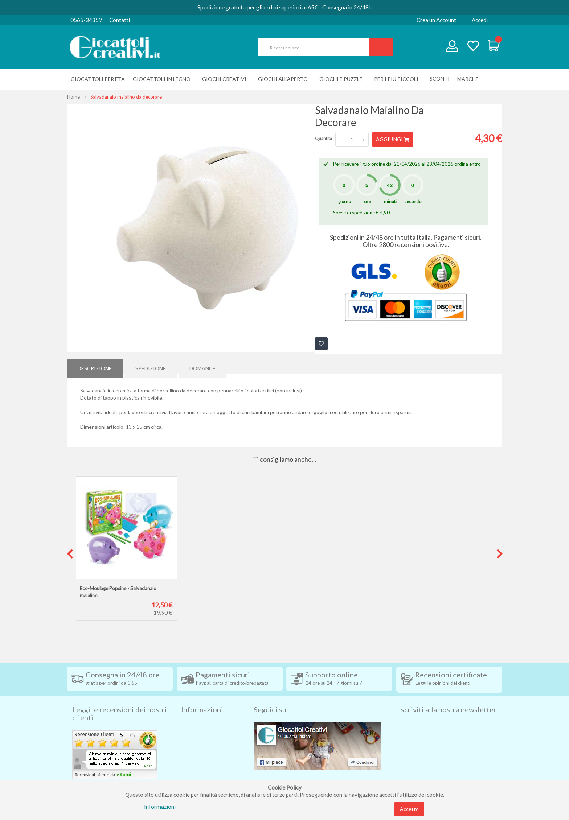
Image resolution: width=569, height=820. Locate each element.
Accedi (480, 20)
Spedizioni (193, 713)
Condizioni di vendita (206, 724)
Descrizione (95, 366)
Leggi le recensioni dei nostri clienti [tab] (119, 701)
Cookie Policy (198, 768)
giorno (344, 201)
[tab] (95, 366)
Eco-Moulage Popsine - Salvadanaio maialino (118, 591)
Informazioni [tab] (202, 697)
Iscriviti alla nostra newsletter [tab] (447, 697)
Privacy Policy (198, 757)
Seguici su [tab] (270, 697)
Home (73, 97)
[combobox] (316, 47)
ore (367, 201)
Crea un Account (436, 20)
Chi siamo (193, 779)
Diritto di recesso (202, 735)
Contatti (119, 20)
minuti (390, 201)
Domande (202, 366)
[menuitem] (470, 78)
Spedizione (150, 366)
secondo (412, 201)
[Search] (381, 47)
